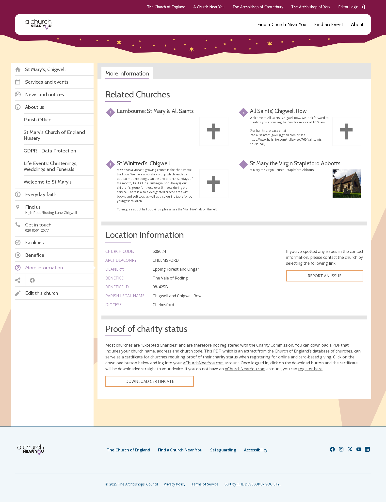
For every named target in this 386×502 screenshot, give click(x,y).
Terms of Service (204, 484)
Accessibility (256, 450)
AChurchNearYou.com (203, 363)
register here (310, 369)
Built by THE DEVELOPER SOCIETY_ (252, 484)
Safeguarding (223, 450)
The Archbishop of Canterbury (257, 6)
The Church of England (166, 6)
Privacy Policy (174, 484)
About (357, 24)
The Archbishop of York (310, 6)
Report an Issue (324, 276)
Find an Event (328, 24)
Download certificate (150, 381)
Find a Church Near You (281, 24)
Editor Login (351, 7)
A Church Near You (209, 6)
